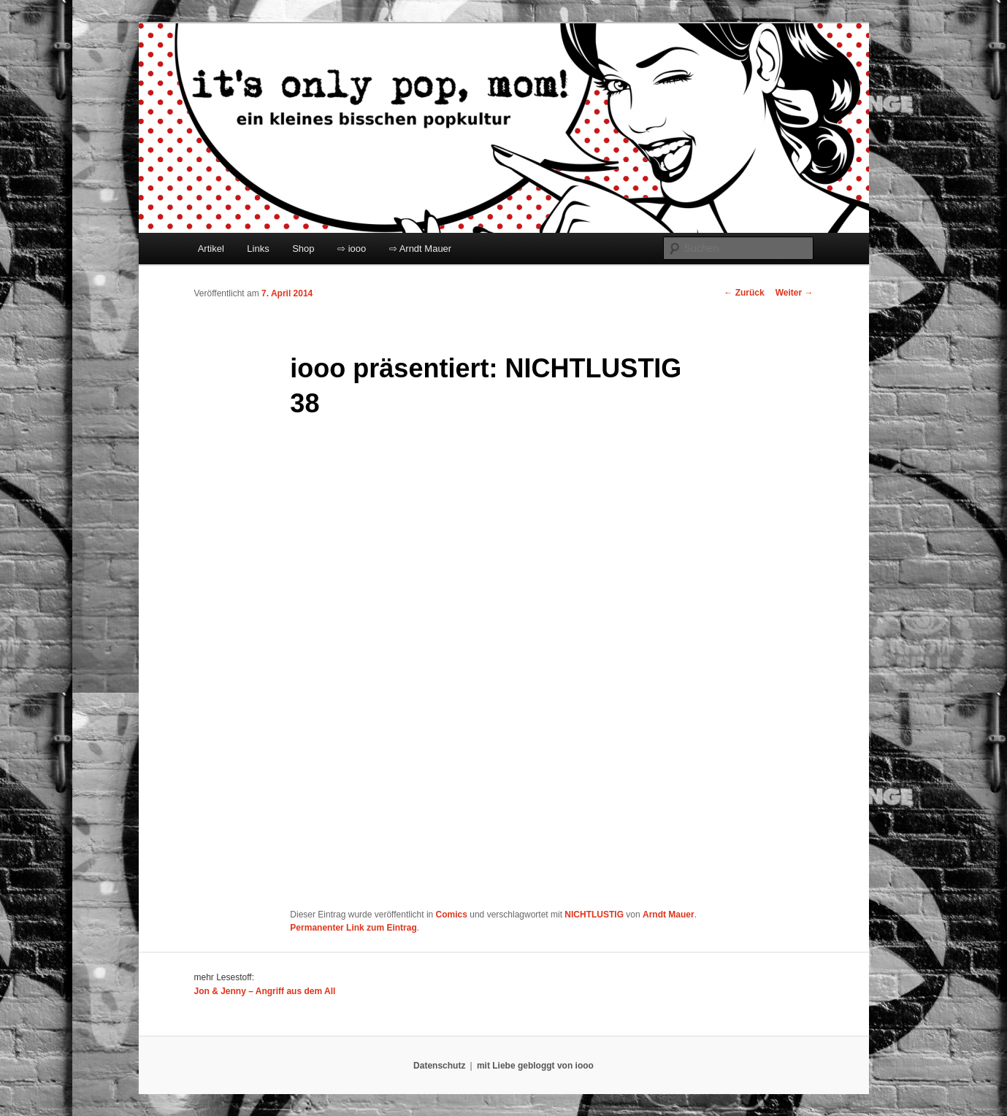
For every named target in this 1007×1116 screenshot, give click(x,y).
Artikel (211, 248)
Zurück (744, 293)
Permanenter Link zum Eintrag (353, 928)
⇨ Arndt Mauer (420, 248)
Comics (451, 914)
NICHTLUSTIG (594, 914)
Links (258, 248)
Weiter (794, 293)
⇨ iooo (351, 248)
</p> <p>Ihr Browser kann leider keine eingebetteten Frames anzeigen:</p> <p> (472, 666)
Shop (303, 248)
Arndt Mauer (668, 914)
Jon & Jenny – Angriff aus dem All (265, 991)
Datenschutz (439, 1066)
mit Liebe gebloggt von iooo (535, 1066)
